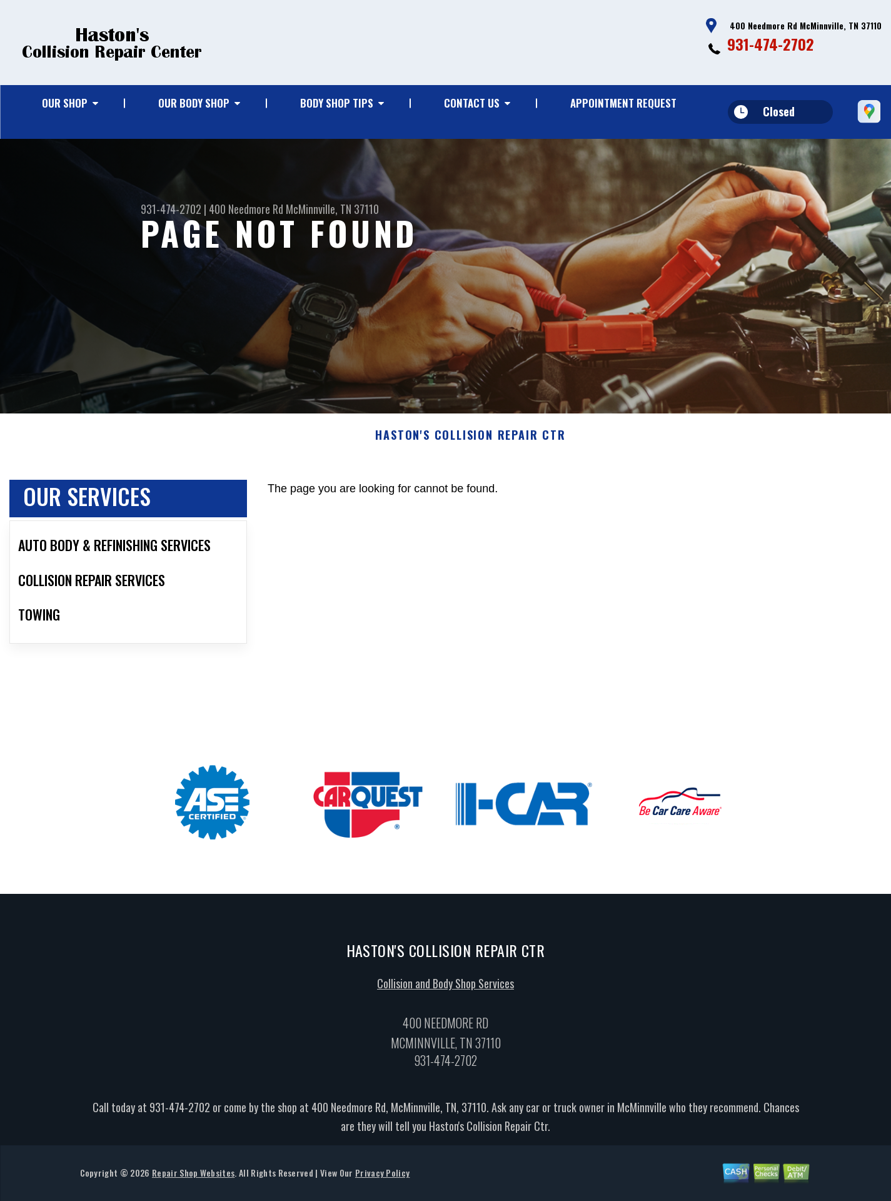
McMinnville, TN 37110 (332, 209)
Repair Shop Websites (193, 1176)
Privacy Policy (382, 1176)
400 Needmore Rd (246, 209)
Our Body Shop (193, 103)
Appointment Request (623, 103)
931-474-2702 (770, 44)
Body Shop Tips (336, 103)
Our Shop (65, 103)
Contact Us (472, 103)
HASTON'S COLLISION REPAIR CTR (470, 439)
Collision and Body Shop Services (445, 987)
